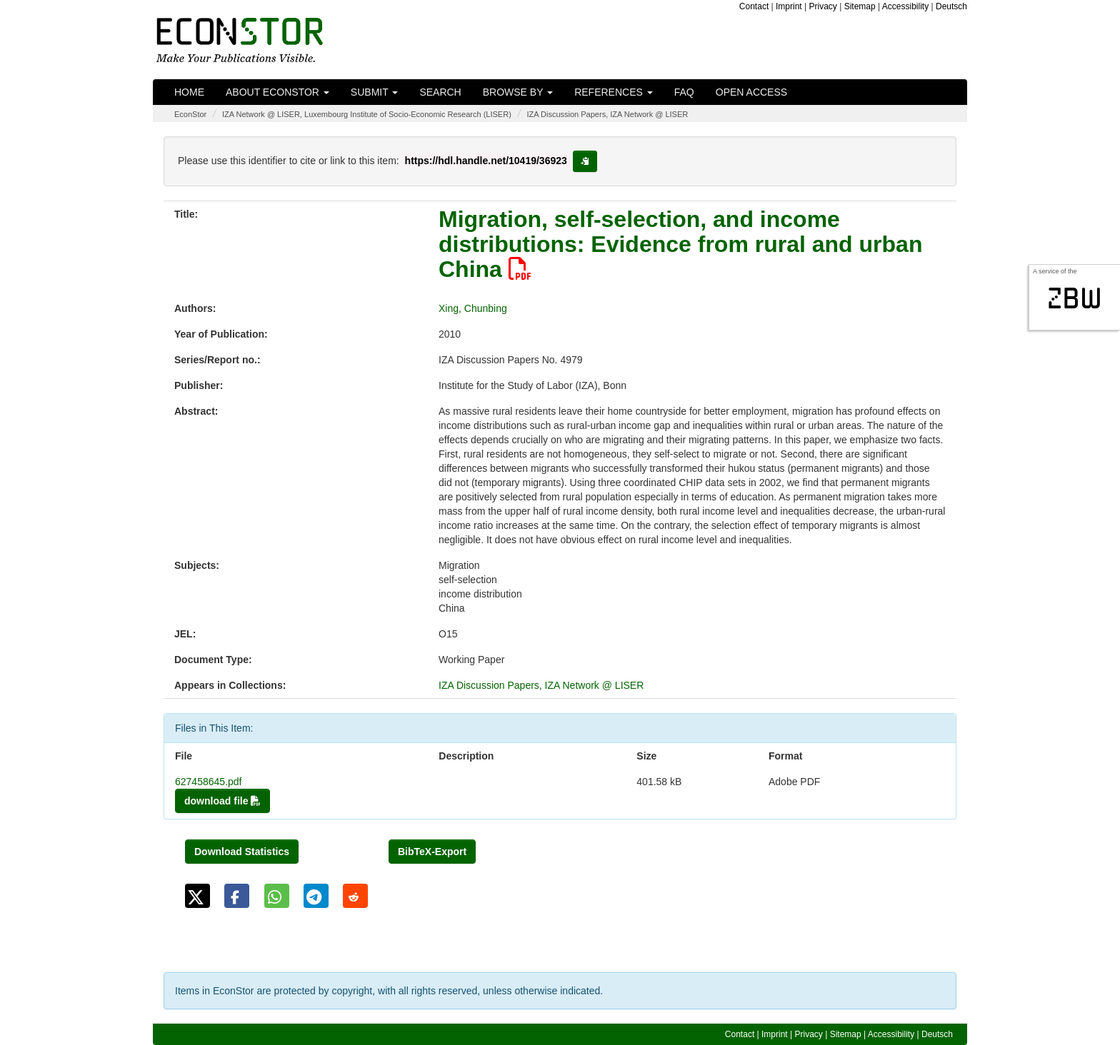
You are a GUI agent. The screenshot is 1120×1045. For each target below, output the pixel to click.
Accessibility (905, 6)
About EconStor (277, 92)
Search (440, 92)
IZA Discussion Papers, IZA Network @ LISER (607, 114)
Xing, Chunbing (473, 308)
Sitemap (860, 6)
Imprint (789, 6)
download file (222, 801)
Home (189, 92)
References (613, 92)
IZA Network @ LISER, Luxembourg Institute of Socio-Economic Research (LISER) (366, 114)
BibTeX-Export (432, 851)
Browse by (518, 92)
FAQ (684, 92)
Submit (375, 92)
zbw (1074, 298)
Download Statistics (241, 851)
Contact (754, 6)
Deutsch (951, 6)
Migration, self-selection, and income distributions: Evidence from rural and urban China (680, 244)
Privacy (823, 6)
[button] (197, 896)
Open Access (751, 92)
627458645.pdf (208, 781)
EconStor (190, 114)
